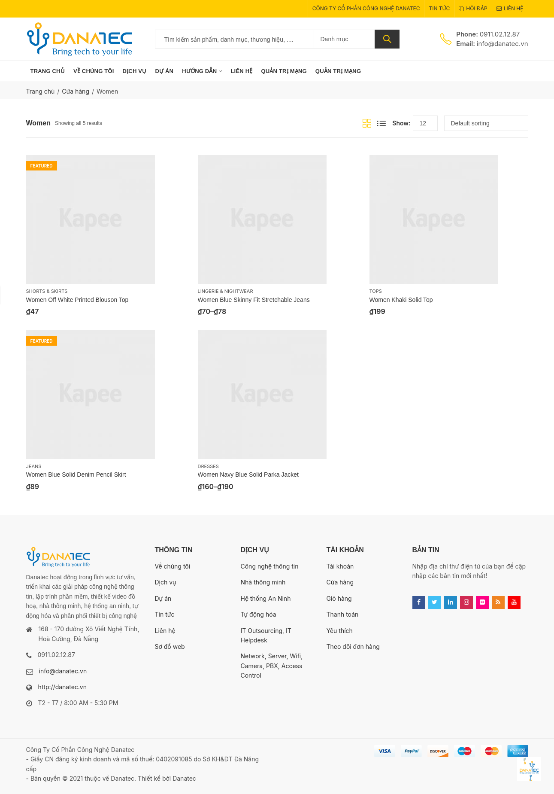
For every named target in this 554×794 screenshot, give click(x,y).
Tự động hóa (258, 614)
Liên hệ (165, 630)
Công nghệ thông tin (270, 566)
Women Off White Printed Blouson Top (77, 299)
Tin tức (165, 614)
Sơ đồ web (170, 646)
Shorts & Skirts (47, 291)
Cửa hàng (75, 91)
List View (381, 123)
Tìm (387, 39)
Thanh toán (343, 614)
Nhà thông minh (263, 582)
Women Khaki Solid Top (401, 299)
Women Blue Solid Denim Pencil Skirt (76, 474)
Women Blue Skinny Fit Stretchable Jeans (254, 299)
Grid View (367, 123)
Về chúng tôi (173, 566)
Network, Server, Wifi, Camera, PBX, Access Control (272, 665)
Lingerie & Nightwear (225, 291)
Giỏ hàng (339, 598)
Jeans (34, 466)
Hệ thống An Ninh (266, 598)
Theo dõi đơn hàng (353, 646)
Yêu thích (340, 630)
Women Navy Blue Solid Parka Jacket (248, 474)
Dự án (163, 598)
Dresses (208, 466)
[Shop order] (486, 123)
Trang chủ (40, 91)
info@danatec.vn (63, 671)
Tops (375, 291)
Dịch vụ (165, 582)
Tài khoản (340, 566)
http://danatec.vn (62, 687)
